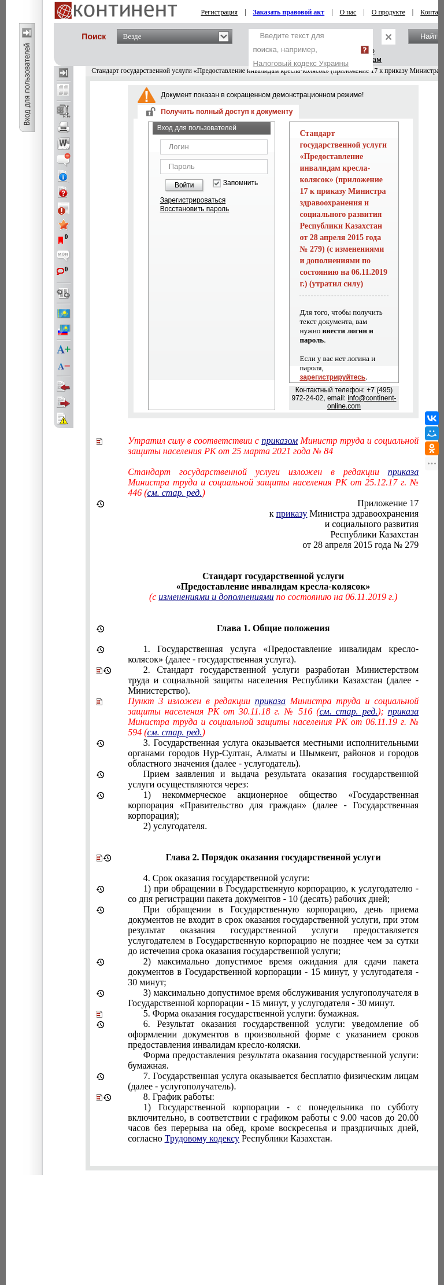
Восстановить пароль (195, 209)
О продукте (388, 12)
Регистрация (219, 12)
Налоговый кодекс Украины (301, 63)
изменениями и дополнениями (215, 597)
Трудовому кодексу (202, 1138)
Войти (184, 185)
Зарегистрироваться (192, 200)
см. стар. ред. (174, 493)
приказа (403, 472)
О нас (348, 12)
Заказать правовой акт (289, 12)
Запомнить (240, 183)
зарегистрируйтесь (332, 377)
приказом (279, 440)
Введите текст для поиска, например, (301, 49)
